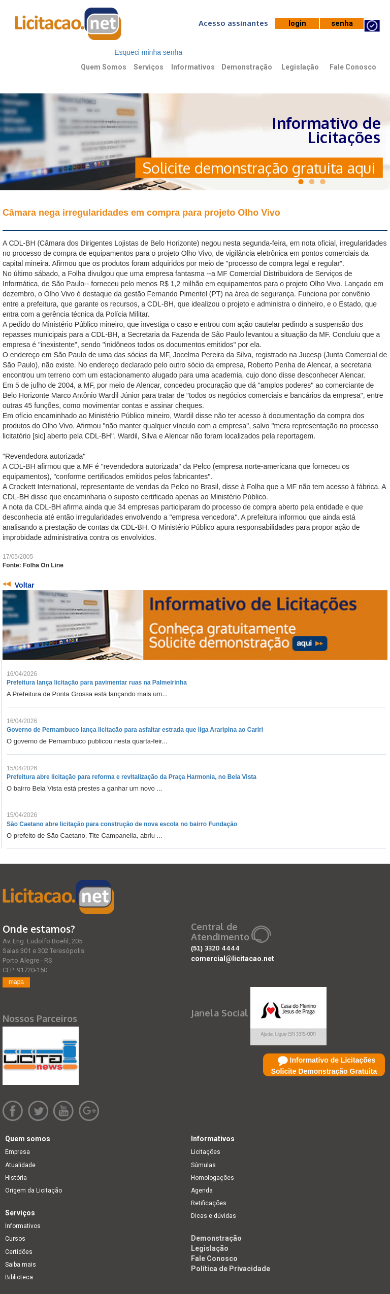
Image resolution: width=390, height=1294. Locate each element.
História (16, 1177)
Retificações (208, 1203)
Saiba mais (20, 1264)
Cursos (15, 1238)
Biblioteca (19, 1277)
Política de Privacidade (230, 1269)
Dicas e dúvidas (213, 1215)
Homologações (212, 1177)
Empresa (17, 1151)
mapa (16, 981)
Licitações (205, 1151)
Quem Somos (103, 67)
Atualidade (20, 1165)
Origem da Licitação (33, 1190)
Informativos (193, 67)
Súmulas (203, 1165)
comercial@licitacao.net (232, 959)
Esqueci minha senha (148, 52)
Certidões (18, 1251)
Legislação (300, 67)
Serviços (149, 67)
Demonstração (246, 67)
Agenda (202, 1190)
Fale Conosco (353, 67)
